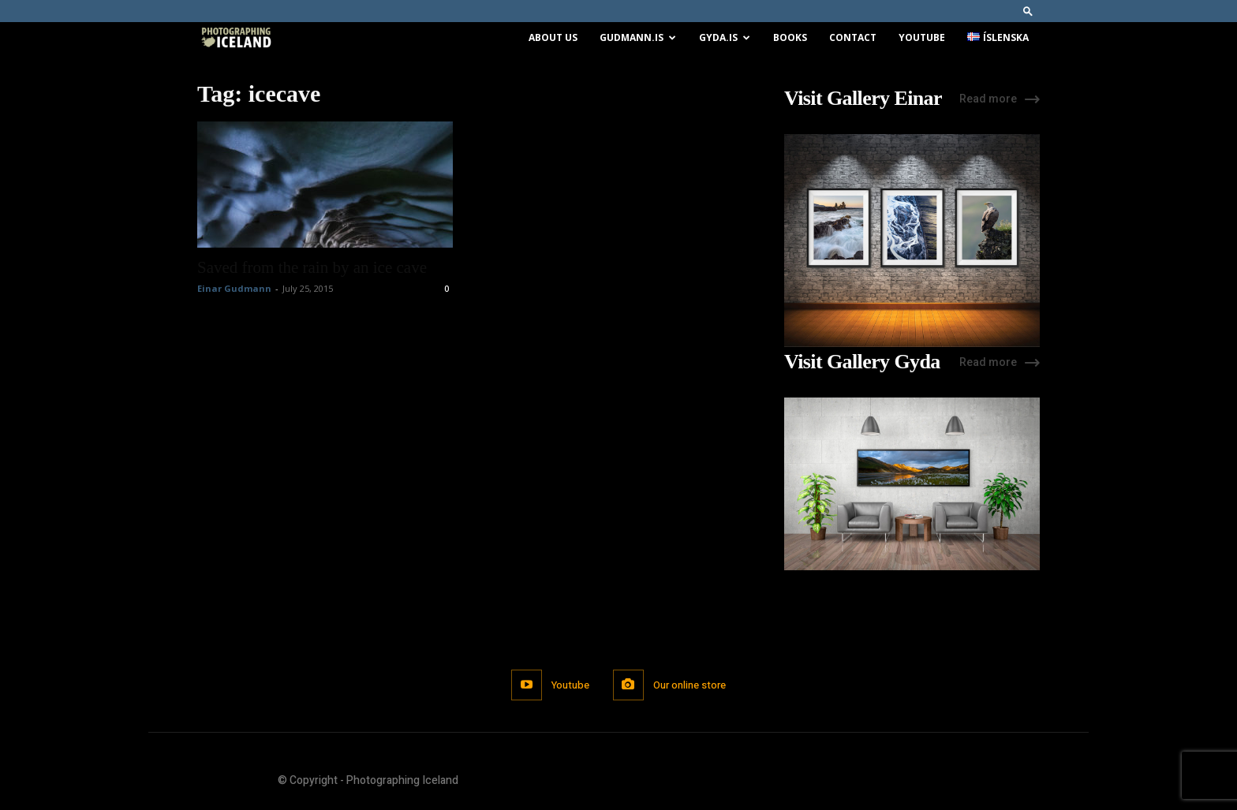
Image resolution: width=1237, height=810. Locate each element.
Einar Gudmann (234, 288)
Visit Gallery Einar (863, 98)
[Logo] (236, 38)
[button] (1028, 11)
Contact (852, 37)
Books (790, 37)
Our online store (689, 684)
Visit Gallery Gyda (862, 362)
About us (553, 37)
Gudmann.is (638, 37)
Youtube (922, 37)
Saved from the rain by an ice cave (312, 267)
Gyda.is (724, 37)
